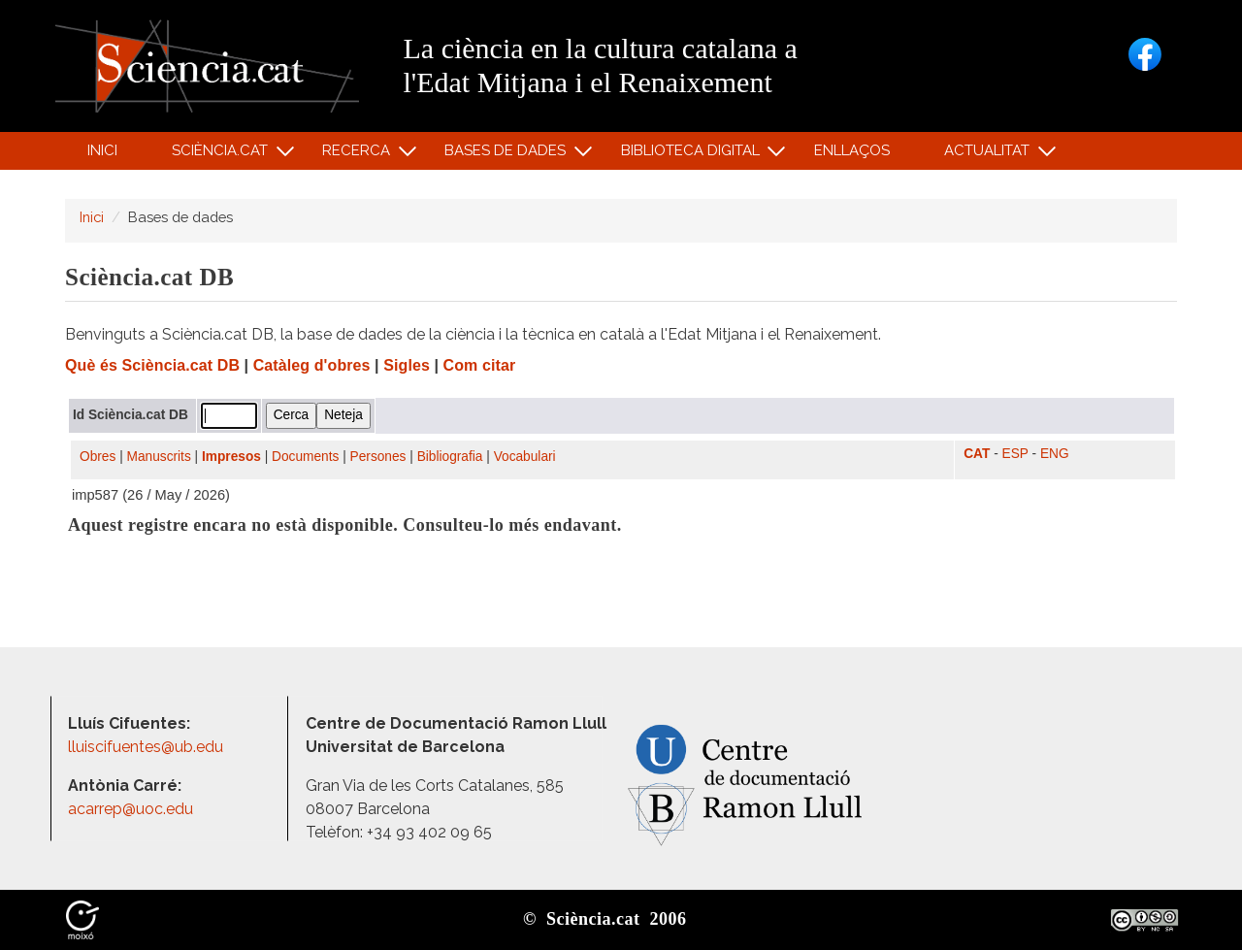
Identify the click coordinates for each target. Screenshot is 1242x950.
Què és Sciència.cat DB (152, 365)
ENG (1054, 453)
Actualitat (990, 155)
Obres (97, 456)
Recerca (359, 155)
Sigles (406, 365)
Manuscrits (159, 456)
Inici (102, 150)
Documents (305, 456)
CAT (977, 453)
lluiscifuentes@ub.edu (147, 746)
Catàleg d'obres (312, 365)
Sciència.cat (222, 155)
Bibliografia (450, 456)
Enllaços (852, 150)
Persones (378, 456)
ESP (1015, 453)
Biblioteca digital (693, 155)
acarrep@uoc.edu (130, 809)
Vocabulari (525, 456)
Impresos (231, 456)
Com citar (479, 365)
